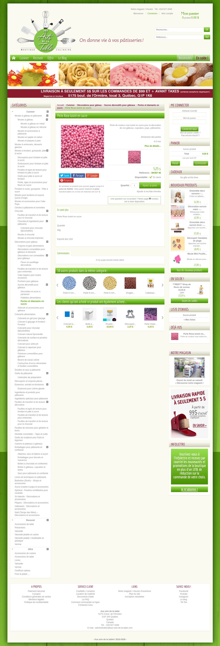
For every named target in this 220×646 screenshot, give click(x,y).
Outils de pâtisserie (23, 373)
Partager (78, 175)
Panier (175, 143)
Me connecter (180, 105)
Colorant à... (69, 324)
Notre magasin (181, 353)
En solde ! (202, 58)
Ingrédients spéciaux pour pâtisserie (31, 398)
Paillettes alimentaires (31, 298)
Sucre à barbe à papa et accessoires (31, 487)
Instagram (183, 596)
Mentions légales (36, 599)
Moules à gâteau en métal (33, 123)
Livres (17, 560)
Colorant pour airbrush (28, 344)
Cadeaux (176, 172)
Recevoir (38, 58)
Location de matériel (85, 594)
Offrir (50, 58)
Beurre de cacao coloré (28, 360)
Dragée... (130, 293)
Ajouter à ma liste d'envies (149, 191)
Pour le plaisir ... (22, 574)
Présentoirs (20, 527)
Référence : (144, 173)
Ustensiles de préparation (29, 377)
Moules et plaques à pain (29, 140)
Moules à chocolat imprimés (30, 238)
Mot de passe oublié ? (190, 132)
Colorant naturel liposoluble (30, 334)
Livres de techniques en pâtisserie (30, 477)
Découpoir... (130, 324)
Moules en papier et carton (30, 137)
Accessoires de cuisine (25, 553)
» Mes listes (189, 320)
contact (153, 199)
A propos (36, 594)
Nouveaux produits (184, 185)
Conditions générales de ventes (36, 596)
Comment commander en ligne (85, 602)
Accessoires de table (24, 524)
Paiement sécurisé (36, 591)
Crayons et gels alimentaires (31, 246)
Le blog (183, 599)
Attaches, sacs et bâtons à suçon (33, 454)
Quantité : (125, 185)
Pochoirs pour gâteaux (28, 281)
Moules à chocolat (26, 234)
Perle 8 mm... (69, 293)
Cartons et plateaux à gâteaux (28, 444)
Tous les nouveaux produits (189, 270)
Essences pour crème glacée (31, 388)
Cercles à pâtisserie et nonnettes (30, 207)
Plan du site (134, 594)
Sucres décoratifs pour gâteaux (119, 105)
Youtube (183, 594)
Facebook (183, 591)
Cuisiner (24, 58)
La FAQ (85, 599)
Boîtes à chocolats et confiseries (32, 463)
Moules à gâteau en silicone (33, 127)
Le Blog (62, 58)
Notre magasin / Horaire (142, 9)
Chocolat (19, 211)
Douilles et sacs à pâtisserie (28, 370)
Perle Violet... (151, 324)
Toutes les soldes (189, 301)
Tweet (64, 175)
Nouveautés (185, 58)
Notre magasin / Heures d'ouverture (134, 591)
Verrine (18, 544)
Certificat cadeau (22, 570)
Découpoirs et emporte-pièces (28, 381)
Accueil (60, 105)
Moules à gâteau (25, 120)
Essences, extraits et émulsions (29, 384)
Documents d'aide (85, 596)
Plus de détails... (153, 146)
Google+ (92, 175)
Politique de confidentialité (36, 602)
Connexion (152, 13)
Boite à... (90, 324)
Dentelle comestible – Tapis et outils (31, 434)
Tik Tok (183, 602)
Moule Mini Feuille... (197, 254)
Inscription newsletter (134, 596)
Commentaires (63, 253)
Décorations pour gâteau (26, 242)
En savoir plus (63, 209)
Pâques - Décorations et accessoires (31, 503)
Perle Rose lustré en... (194, 334)
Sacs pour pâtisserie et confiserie (33, 473)
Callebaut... (150, 293)
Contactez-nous (85, 605)
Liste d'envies (180, 309)
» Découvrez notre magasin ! (189, 383)
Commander (201, 163)
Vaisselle (19, 531)
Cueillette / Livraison (85, 591)
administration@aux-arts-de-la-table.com (114, 628)
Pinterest (66, 180)
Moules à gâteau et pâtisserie (28, 116)
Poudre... (110, 324)
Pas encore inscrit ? (190, 135)
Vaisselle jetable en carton (27, 534)
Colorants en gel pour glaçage (31, 318)
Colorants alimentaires (25, 314)
